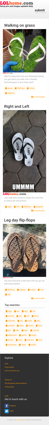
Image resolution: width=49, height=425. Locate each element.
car (32, 311)
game (23, 335)
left (16, 207)
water (29, 325)
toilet (28, 321)
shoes (31, 88)
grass (8, 88)
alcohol (10, 325)
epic (37, 321)
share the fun (40, 11)
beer (24, 330)
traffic (32, 345)
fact (39, 340)
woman (29, 340)
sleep (32, 335)
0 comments (38, 97)
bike (16, 330)
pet (19, 316)
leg (7, 294)
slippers (10, 93)
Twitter (9, 411)
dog (25, 311)
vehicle (34, 330)
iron (41, 289)
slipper (21, 289)
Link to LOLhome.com (12, 371)
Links (6, 364)
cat (16, 311)
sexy (19, 340)
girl (8, 330)
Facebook (10, 406)
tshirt (22, 345)
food (35, 316)
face (39, 325)
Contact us (8, 380)
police (9, 340)
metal (31, 289)
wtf (26, 316)
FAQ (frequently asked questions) (16, 383)
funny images (20, 420)
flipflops (19, 88)
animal (10, 316)
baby (20, 325)
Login (6, 396)
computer (11, 345)
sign (9, 311)
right (8, 207)
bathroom (11, 335)
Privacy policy (9, 387)
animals (10, 321)
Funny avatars (9, 367)
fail (20, 321)
